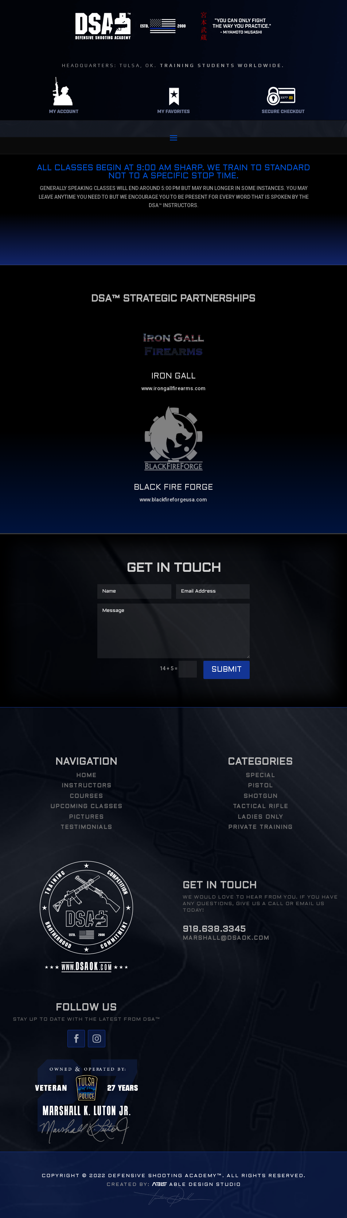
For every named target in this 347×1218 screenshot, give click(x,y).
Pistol (260, 785)
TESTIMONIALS (86, 827)
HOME (86, 775)
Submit (226, 670)
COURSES (86, 796)
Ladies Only (260, 817)
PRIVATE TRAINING (260, 827)
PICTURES (86, 817)
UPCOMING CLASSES (86, 806)
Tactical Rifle (260, 806)
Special (260, 775)
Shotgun (260, 796)
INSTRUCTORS (87, 785)
